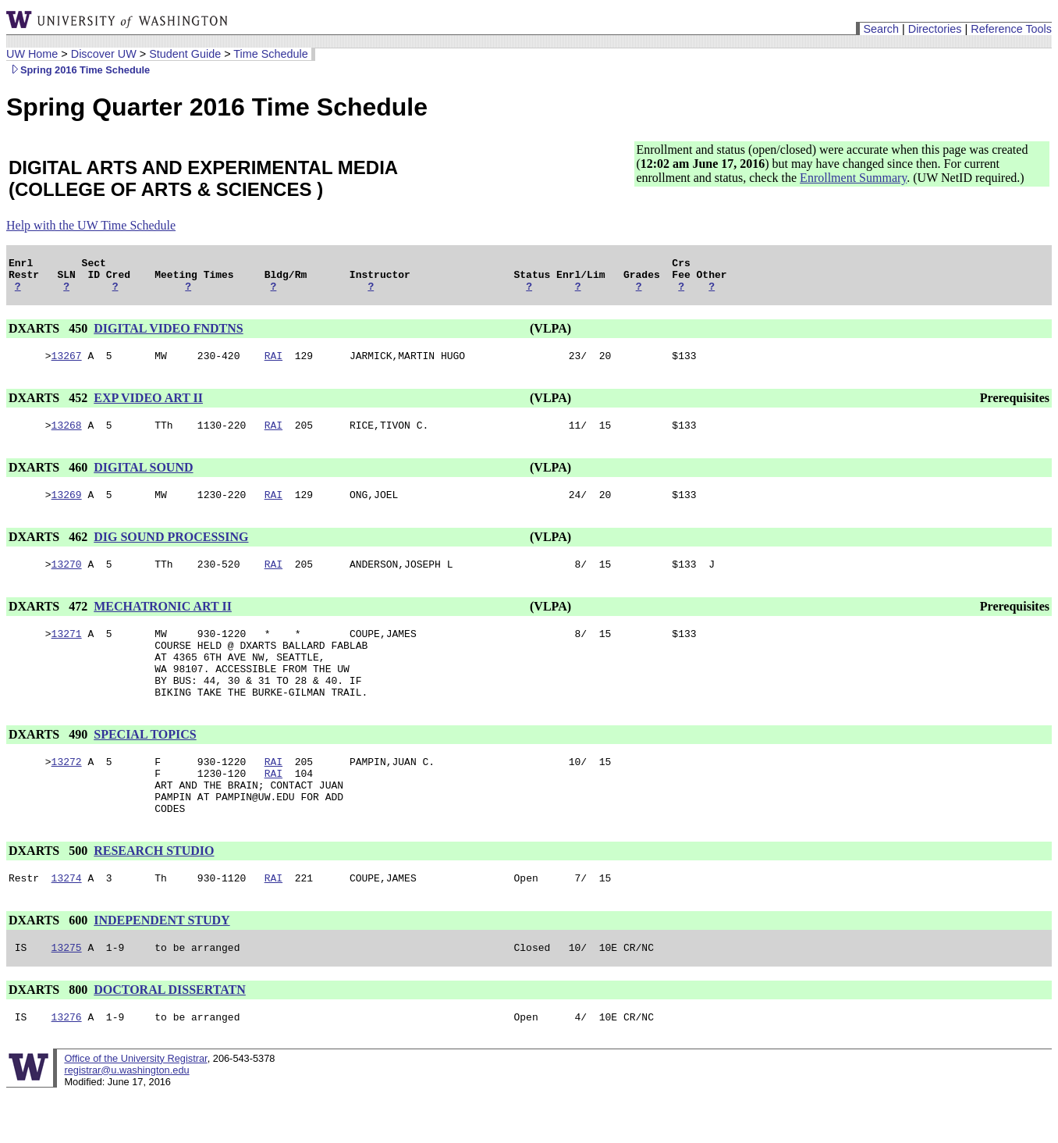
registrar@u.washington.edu (126, 1119)
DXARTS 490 (50, 764)
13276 (66, 1066)
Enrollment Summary (853, 177)
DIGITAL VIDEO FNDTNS (168, 335)
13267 (66, 365)
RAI (273, 365)
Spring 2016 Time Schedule (78, 70)
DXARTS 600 (50, 964)
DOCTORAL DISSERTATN (170, 1036)
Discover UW (104, 54)
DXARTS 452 (50, 407)
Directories (935, 29)
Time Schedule (270, 54)
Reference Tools (1011, 29)
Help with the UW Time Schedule (91, 225)
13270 (66, 580)
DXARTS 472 (50, 622)
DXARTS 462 (50, 550)
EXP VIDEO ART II (148, 407)
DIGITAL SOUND (143, 479)
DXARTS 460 (50, 479)
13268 (66, 436)
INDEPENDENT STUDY (161, 964)
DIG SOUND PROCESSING (171, 550)
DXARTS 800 (50, 1036)
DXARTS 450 (50, 335)
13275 (66, 994)
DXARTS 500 (50, 892)
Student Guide (185, 54)
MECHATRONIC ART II (163, 622)
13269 (66, 508)
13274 (66, 922)
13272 (66, 794)
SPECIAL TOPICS (145, 764)
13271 (66, 652)
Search (881, 29)
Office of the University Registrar (135, 1107)
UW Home (32, 54)
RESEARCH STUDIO (154, 892)
